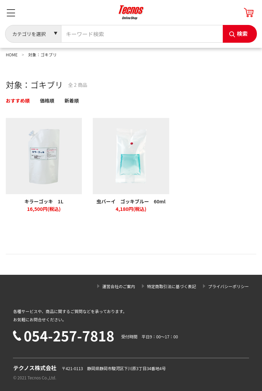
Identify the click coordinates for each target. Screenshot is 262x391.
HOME (11, 54)
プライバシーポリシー (228, 286)
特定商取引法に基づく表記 (171, 286)
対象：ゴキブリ (42, 54)
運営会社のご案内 (118, 286)
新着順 (71, 100)
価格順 (47, 100)
